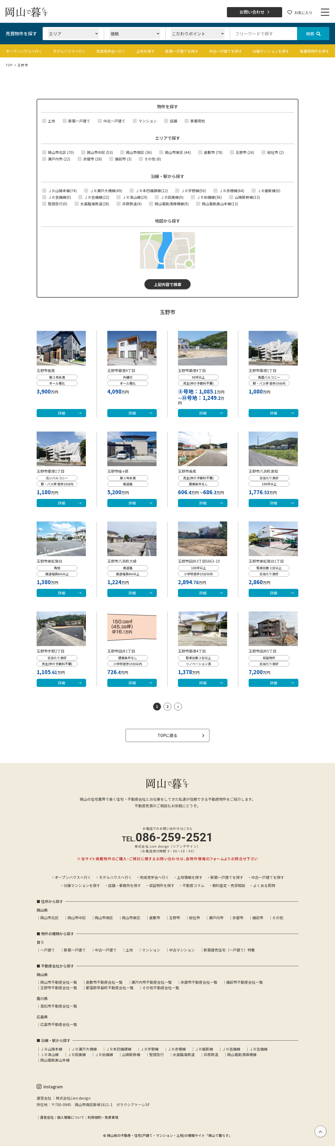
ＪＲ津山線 (49, 1054)
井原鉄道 (211, 1054)
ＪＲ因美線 (77, 1054)
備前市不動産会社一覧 (244, 982)
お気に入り (299, 12)
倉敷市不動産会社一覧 (104, 982)
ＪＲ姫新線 (204, 1049)
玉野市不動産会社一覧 (58, 987)
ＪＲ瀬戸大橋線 (84, 1049)
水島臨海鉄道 (184, 1054)
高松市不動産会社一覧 (58, 1006)
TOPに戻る (167, 735)
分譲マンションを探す (271, 51)
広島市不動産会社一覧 (58, 1024)
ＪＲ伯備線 (104, 1054)
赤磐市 (237, 917)
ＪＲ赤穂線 (177, 1049)
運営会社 (47, 1117)
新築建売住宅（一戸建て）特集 (229, 950)
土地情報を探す (190, 877)
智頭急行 (156, 1054)
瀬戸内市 (216, 917)
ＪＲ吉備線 (258, 1049)
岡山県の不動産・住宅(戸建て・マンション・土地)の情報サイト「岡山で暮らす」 (169, 1135)
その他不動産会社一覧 (160, 987)
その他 (277, 917)
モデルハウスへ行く (69, 51)
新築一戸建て (75, 950)
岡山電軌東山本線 (55, 1060)
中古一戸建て (106, 950)
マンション (151, 950)
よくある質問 (264, 885)
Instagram (50, 1087)
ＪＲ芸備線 (231, 1049)
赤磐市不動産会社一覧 (199, 982)
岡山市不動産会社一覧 (58, 982)
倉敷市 (154, 917)
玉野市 (174, 917)
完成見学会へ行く (111, 51)
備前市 (257, 917)
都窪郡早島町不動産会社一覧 (109, 987)
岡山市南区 (104, 917)
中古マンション (182, 950)
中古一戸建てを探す (225, 51)
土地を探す (145, 51)
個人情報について (70, 1117)
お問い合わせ (254, 12)
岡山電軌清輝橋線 (241, 1054)
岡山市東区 (131, 917)
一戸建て (47, 950)
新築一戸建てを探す (181, 51)
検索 (313, 33)
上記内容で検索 (167, 284)
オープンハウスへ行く (24, 51)
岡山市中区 (77, 917)
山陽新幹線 (131, 1054)
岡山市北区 (49, 917)
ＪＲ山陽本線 (51, 1049)
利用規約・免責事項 (103, 1117)
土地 (129, 950)
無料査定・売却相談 (228, 885)
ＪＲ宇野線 (149, 1049)
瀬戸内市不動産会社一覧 (151, 982)
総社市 (194, 917)
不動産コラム (193, 885)
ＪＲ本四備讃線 (118, 1049)
